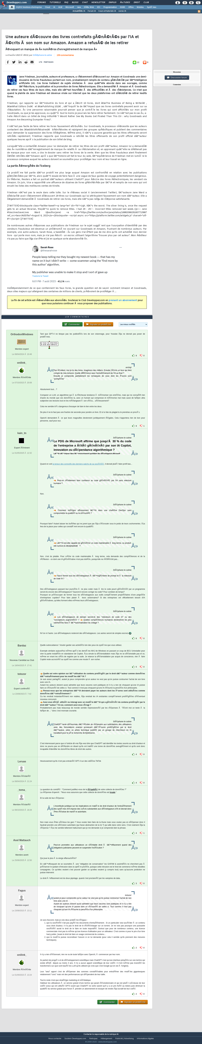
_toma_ (21, 796)
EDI (98, 7)
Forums (41, 2)
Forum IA (92, 11)
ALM (60, 7)
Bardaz (22, 651)
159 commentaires (65, 57)
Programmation (110, 7)
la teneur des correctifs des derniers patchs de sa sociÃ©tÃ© (78, 470)
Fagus (22, 896)
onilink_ (22, 368)
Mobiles (140, 7)
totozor (22, 680)
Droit (136, 2)
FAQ (66, 2)
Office (131, 7)
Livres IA (122, 11)
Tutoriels (55, 2)
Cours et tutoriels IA (107, 11)
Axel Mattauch (21, 846)
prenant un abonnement (123, 302)
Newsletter (98, 2)
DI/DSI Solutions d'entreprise (29, 7)
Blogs (75, 2)
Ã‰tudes (125, 2)
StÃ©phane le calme (42, 57)
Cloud (47, 7)
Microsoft (69, 7)
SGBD (122, 7)
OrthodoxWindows (22, 340)
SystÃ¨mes (151, 7)
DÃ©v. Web (89, 7)
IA (54, 7)
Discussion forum (177, 77)
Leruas (22, 767)
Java (79, 7)
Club (146, 2)
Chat (85, 2)
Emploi (112, 2)
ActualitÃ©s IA (79, 11)
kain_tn (21, 439)
